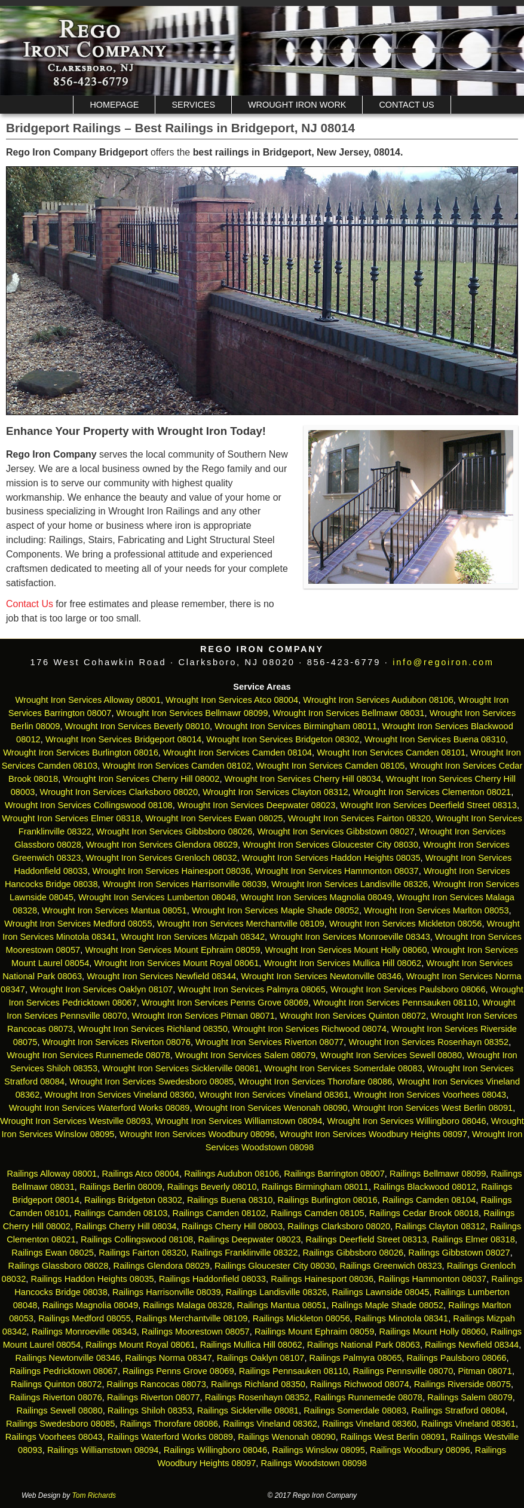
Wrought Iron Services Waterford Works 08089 (99, 1108)
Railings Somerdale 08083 (355, 1410)
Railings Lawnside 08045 (380, 1292)
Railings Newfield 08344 (472, 1344)
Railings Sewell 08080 (59, 1410)
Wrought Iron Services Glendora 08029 (162, 844)
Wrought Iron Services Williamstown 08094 (238, 1121)
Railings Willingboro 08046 (216, 1450)
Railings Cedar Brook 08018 (424, 1213)
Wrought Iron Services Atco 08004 (232, 700)
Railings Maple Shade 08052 (387, 1305)
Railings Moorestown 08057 (196, 1331)
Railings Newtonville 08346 (67, 1358)
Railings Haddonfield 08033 (212, 1279)
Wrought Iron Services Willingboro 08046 (406, 1121)
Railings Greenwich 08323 (390, 1266)
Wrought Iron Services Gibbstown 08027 (336, 831)
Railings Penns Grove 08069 (178, 1371)
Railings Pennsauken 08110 (293, 1371)
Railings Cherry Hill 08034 (125, 1226)
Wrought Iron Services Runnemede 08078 (88, 1055)
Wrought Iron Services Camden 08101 (391, 752)
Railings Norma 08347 (168, 1358)
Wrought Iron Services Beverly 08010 (137, 726)
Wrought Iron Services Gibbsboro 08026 (174, 831)
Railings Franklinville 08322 (244, 1252)
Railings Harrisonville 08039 (166, 1292)
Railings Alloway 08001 (50, 1173)
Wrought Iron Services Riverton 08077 (269, 1042)
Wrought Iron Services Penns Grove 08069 (225, 1002)
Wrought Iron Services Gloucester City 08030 (330, 844)
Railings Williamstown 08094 (103, 1450)
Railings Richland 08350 (258, 1384)
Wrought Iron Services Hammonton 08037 (336, 871)
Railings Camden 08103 (120, 1213)
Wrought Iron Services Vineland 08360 (119, 1094)
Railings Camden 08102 (219, 1213)
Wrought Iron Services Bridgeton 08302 (282, 739)
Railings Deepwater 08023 (249, 1239)
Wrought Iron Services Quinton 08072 (353, 1015)
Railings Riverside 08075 (462, 1384)
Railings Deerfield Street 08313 (366, 1239)
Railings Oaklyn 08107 (261, 1358)
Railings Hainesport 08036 (322, 1279)
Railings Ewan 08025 (52, 1252)
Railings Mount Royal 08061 (140, 1344)
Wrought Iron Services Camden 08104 (237, 752)
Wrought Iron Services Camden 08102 (176, 765)
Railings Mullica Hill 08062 (251, 1344)
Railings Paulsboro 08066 (456, 1358)
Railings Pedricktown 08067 (64, 1371)
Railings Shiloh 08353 (150, 1410)
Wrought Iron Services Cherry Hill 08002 (141, 779)
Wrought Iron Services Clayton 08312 (275, 792)
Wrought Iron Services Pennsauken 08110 (395, 1002)
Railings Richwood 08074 (359, 1384)
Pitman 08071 (484, 1371)
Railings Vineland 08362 (270, 1423)
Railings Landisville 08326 (276, 1292)
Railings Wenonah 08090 (287, 1437)
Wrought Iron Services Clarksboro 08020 (119, 792)
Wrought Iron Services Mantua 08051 (114, 910)
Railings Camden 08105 (317, 1213)
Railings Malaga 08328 (187, 1305)
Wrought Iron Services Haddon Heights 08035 (331, 858)
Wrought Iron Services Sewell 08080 (391, 1055)
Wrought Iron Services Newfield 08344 (161, 976)
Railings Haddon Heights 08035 (92, 1279)
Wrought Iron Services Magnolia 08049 (316, 897)
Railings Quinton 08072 (56, 1384)
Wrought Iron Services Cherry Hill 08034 (303, 779)
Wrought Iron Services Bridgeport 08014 (123, 739)
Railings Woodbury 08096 (420, 1450)
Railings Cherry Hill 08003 (232, 1226)
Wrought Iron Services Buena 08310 (434, 739)
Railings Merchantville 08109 (191, 1318)
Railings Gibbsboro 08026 (353, 1252)
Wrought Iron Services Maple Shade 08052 (275, 910)
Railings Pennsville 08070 (403, 1371)
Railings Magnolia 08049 (90, 1305)
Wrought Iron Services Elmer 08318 (71, 818)
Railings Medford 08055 (84, 1318)
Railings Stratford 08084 (458, 1410)
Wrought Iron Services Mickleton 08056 (405, 923)
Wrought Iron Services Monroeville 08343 (349, 937)
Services (193, 104)
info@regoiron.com (443, 662)
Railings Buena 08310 (229, 1200)
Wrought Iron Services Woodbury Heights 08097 (373, 1134)
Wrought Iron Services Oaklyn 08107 (101, 989)
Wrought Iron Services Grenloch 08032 (161, 858)
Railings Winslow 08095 (318, 1450)
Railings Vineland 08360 (369, 1423)
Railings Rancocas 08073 (156, 1384)
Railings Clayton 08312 (440, 1226)
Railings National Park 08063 (363, 1344)
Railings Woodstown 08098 (313, 1463)
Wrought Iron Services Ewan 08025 (214, 818)
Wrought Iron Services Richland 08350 (153, 1029)
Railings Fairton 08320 (142, 1252)
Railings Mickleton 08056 (301, 1318)
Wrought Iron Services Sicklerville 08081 (180, 1068)
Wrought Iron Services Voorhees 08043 (430, 1094)
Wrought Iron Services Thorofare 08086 (315, 1081)
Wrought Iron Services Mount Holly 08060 (346, 950)
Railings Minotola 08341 (401, 1318)
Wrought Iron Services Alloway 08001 (88, 700)
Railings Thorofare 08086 (169, 1423)
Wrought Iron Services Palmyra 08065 (251, 989)
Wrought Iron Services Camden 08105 (330, 765)
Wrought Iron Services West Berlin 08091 (433, 1108)
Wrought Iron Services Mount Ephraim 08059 (172, 950)
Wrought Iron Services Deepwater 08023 (256, 805)
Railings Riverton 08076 (55, 1397)
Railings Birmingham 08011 (315, 1187)
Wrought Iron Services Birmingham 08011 (295, 726)
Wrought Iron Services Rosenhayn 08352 (428, 1042)
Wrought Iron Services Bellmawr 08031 (349, 713)
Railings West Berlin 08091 (393, 1437)
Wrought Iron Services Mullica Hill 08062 (343, 963)
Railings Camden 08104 (429, 1200)
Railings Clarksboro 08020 (338, 1226)
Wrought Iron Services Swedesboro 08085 (151, 1081)
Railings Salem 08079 (470, 1397)
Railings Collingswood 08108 (137, 1239)
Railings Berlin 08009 (121, 1187)
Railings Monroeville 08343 (84, 1331)
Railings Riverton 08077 (153, 1397)
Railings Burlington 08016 (328, 1200)
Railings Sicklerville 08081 (248, 1410)
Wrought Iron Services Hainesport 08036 (172, 871)
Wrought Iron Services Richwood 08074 (309, 1029)
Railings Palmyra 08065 (356, 1358)
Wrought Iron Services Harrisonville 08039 (184, 884)
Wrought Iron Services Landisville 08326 (349, 884)
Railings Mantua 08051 (282, 1305)
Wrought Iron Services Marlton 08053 (436, 910)
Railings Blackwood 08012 (424, 1187)
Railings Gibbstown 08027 (459, 1252)
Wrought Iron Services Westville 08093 (75, 1121)
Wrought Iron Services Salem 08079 (245, 1055)
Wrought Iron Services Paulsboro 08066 (408, 989)
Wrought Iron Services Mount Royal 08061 (176, 963)
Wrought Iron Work (297, 104)
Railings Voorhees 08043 (54, 1437)
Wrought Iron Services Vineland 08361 (273, 1094)
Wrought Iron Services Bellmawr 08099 (192, 713)
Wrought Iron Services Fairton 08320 (359, 818)
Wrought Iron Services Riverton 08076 (116, 1042)
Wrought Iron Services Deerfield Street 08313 (429, 805)
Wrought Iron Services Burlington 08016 (80, 752)
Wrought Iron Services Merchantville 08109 (240, 923)
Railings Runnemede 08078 (368, 1397)
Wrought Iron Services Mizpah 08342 (193, 937)
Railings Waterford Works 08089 (170, 1437)
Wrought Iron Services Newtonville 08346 (321, 976)
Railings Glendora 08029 (162, 1266)
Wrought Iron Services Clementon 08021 (432, 792)
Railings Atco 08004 (140, 1173)
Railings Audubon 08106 (231, 1173)
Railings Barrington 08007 (334, 1173)
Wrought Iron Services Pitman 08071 (203, 1015)
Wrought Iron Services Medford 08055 (78, 923)
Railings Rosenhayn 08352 (257, 1397)
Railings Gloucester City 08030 (274, 1266)
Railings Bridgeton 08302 (133, 1200)
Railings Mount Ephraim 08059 (314, 1331)
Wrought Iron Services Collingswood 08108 (89, 805)
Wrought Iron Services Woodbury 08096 (197, 1134)
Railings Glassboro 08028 (58, 1266)
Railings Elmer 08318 (472, 1239)
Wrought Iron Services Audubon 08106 (378, 700)
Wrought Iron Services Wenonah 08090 (271, 1108)
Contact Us (406, 104)
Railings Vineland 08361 (468, 1423)
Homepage (114, 104)
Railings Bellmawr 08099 (438, 1173)
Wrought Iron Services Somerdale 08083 (343, 1068)
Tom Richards (94, 1495)
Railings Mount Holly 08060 (432, 1331)
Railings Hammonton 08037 (432, 1279)
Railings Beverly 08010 (212, 1187)
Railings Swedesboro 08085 (60, 1423)
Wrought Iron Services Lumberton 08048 (157, 897)
